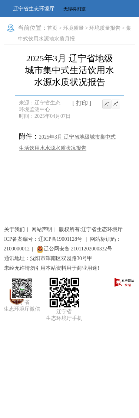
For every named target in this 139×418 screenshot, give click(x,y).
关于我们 (14, 229)
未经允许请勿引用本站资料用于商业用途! (51, 268)
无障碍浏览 (74, 9)
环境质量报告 (104, 28)
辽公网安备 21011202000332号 (74, 249)
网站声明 (42, 229)
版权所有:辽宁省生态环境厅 (91, 229)
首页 (52, 28)
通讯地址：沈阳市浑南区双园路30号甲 (48, 258)
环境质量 (73, 28)
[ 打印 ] (81, 103)
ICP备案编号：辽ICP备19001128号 (44, 239)
